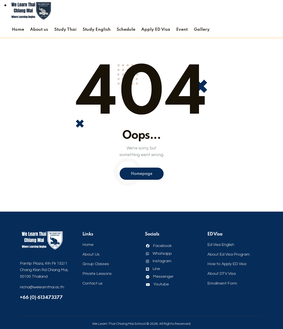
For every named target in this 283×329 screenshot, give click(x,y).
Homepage (141, 174)
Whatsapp (159, 253)
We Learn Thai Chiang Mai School (119, 323)
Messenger (160, 276)
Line (153, 269)
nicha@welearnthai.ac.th (42, 287)
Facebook (159, 246)
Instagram (158, 261)
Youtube (157, 284)
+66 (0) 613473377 (41, 297)
